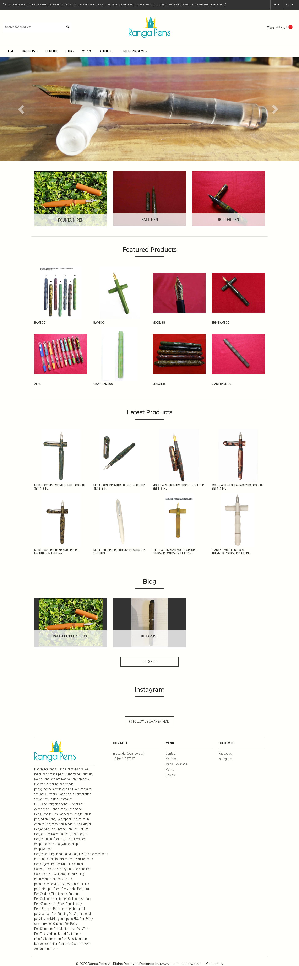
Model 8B (159, 322)
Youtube (171, 759)
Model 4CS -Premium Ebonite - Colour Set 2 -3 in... (119, 487)
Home (10, 51)
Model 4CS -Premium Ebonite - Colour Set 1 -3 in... (178, 487)
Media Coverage (176, 764)
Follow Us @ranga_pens (149, 721)
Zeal (37, 384)
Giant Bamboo (103, 384)
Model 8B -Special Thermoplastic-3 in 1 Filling (119, 551)
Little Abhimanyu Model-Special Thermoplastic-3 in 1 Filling (175, 551)
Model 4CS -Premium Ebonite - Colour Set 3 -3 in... (60, 487)
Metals (170, 770)
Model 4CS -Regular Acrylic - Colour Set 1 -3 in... (237, 487)
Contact (51, 51)
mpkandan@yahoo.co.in (129, 753)
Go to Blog (149, 662)
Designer (159, 384)
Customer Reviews (132, 51)
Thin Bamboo (220, 322)
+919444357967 (124, 759)
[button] (289, 5)
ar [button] (275, 4)
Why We (87, 51)
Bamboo (39, 322)
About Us (106, 51)
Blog (68, 51)
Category (28, 51)
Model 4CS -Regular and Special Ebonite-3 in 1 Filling (56, 551)
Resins (170, 775)
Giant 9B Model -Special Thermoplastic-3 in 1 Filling (231, 551)
